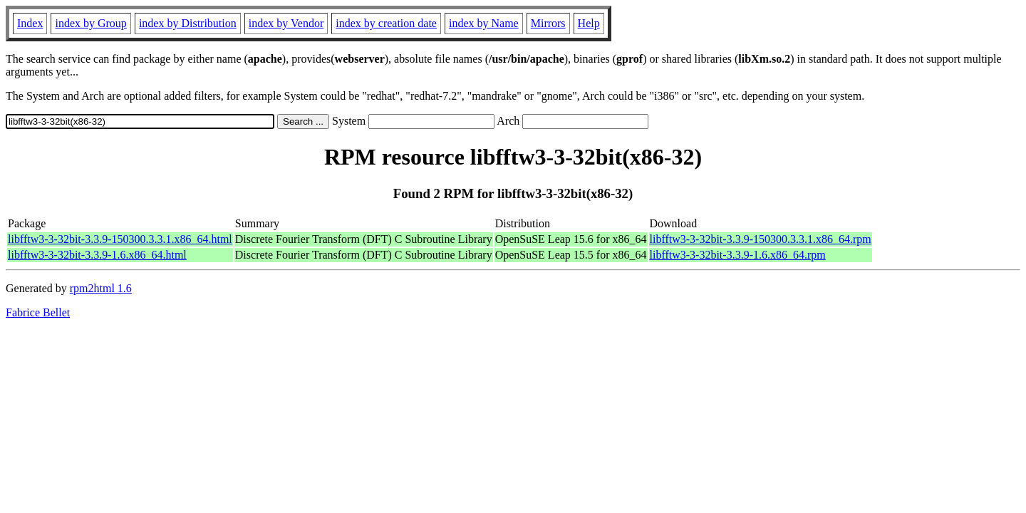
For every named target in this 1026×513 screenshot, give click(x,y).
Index (30, 23)
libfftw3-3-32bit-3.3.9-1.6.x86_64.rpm (738, 255)
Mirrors (548, 23)
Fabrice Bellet (38, 312)
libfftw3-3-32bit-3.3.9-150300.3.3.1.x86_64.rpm (760, 239)
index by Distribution (188, 23)
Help (589, 23)
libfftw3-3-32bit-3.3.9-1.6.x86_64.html (97, 255)
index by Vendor (286, 23)
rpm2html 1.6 (101, 288)
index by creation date (386, 23)
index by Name (484, 23)
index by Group (90, 23)
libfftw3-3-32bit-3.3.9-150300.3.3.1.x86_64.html (120, 239)
